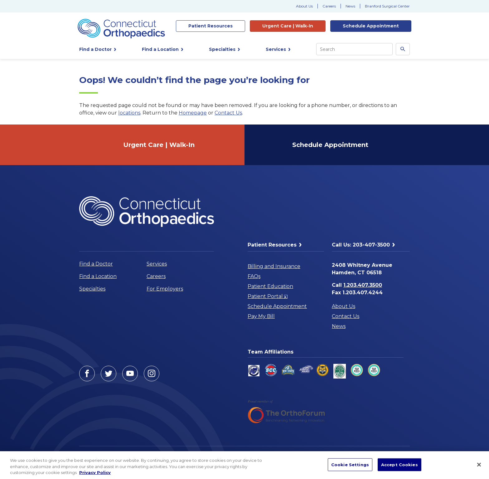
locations (129, 113)
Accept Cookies (399, 464)
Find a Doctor (96, 264)
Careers (329, 6)
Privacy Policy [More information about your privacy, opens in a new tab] (95, 472)
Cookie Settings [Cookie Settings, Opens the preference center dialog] (350, 464)
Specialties (92, 289)
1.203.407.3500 (362, 285)
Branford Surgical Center (387, 6)
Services (157, 264)
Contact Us (228, 113)
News (350, 6)
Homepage (193, 113)
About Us (304, 6)
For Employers (165, 289)
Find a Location (98, 276)
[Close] (479, 465)
